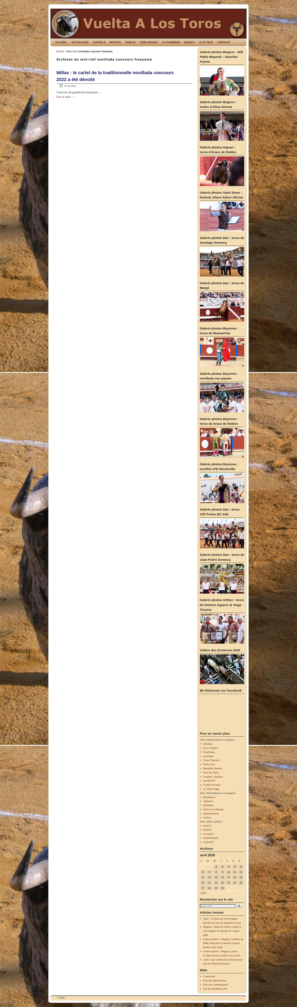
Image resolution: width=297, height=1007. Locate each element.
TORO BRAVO (149, 42)
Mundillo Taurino (212, 768)
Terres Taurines (211, 760)
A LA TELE (206, 42)
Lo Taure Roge (211, 788)
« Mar (203, 892)
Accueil (60, 51)
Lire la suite (66, 96)
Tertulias (207, 743)
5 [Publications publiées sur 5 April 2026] (241, 866)
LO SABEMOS (171, 42)
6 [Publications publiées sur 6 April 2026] (203, 872)
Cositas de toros (211, 784)
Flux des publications (214, 980)
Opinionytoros (211, 813)
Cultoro (207, 817)
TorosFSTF (209, 780)
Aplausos (208, 801)
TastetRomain (210, 837)
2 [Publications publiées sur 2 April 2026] (222, 866)
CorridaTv (208, 833)
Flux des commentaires (215, 984)
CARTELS (99, 42)
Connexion (209, 976)
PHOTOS (115, 42)
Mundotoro (209, 797)
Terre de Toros (211, 772)
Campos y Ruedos (213, 776)
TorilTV (207, 829)
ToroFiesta (208, 752)
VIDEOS (130, 42)
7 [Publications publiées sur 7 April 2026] (209, 872)
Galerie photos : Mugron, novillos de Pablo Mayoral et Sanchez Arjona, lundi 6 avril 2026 (223, 943)
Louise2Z (208, 842)
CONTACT (223, 42)
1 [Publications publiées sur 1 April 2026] (216, 866)
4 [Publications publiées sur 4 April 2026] (234, 866)
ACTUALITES (80, 42)
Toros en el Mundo (213, 809)
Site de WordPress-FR (215, 988)
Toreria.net (209, 764)
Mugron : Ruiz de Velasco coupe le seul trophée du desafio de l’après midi (222, 931)
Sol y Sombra (210, 747)
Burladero (208, 805)
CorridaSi (208, 756)
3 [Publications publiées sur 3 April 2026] (228, 866)
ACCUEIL (61, 42)
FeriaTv (207, 825)
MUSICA (189, 42)
